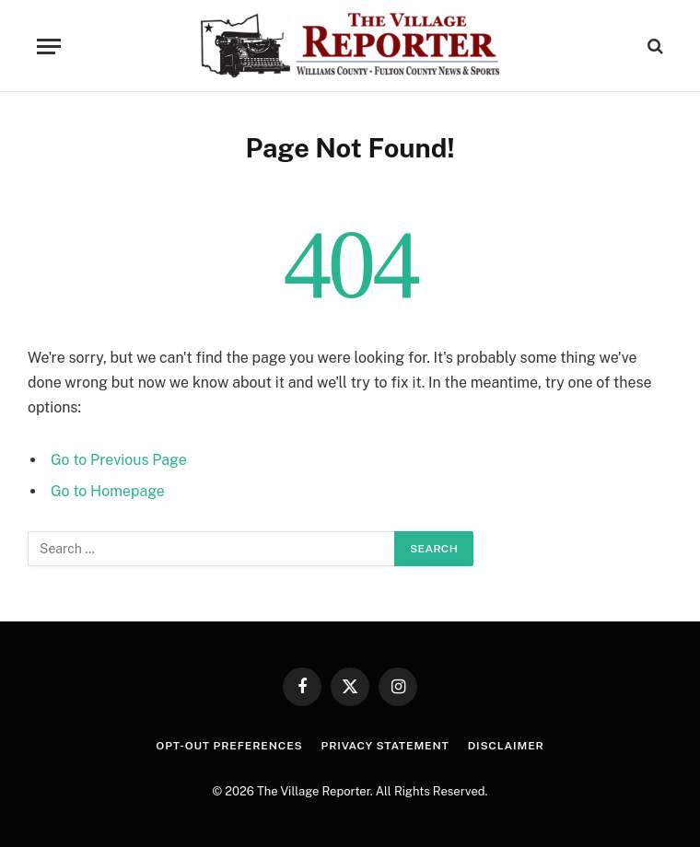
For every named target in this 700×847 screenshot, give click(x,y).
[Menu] (49, 46)
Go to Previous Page (119, 460)
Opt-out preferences (229, 745)
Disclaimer (506, 745)
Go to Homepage (108, 491)
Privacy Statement (385, 745)
